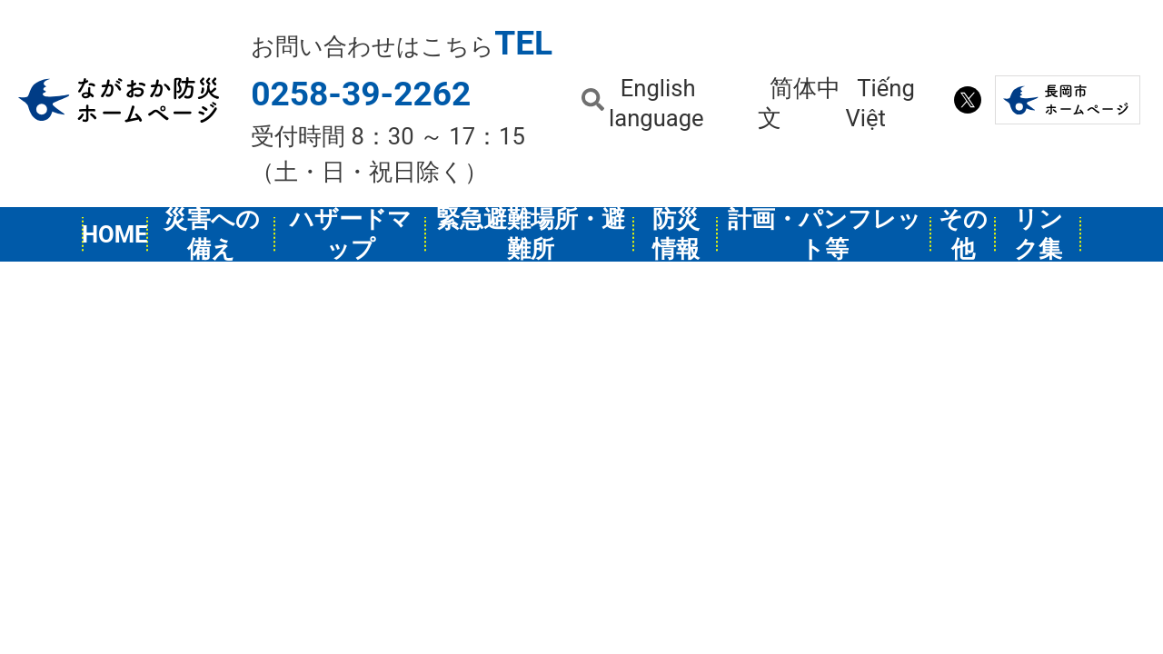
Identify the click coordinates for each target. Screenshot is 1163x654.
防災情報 (676, 234)
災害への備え (212, 234)
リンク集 (1038, 234)
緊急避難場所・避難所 (530, 234)
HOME (115, 234)
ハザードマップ (351, 234)
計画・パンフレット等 (824, 234)
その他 (963, 234)
